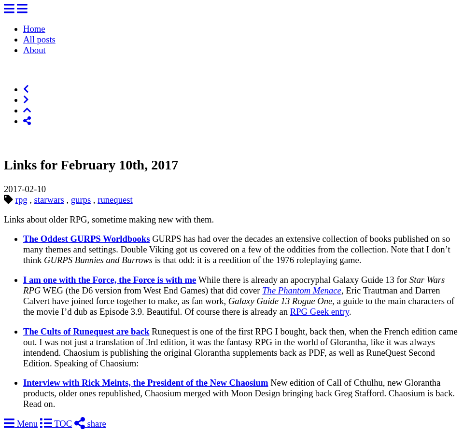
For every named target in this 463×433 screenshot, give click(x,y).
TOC (56, 424)
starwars (49, 200)
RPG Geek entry (319, 312)
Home (34, 29)
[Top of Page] (27, 110)
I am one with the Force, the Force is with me (109, 280)
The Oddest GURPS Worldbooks (86, 239)
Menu (21, 424)
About (34, 50)
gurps (81, 200)
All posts (39, 39)
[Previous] (26, 89)
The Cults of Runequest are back (86, 331)
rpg (21, 200)
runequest (115, 200)
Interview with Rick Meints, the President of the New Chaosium (145, 382)
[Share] (27, 121)
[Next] (26, 100)
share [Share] (90, 424)
